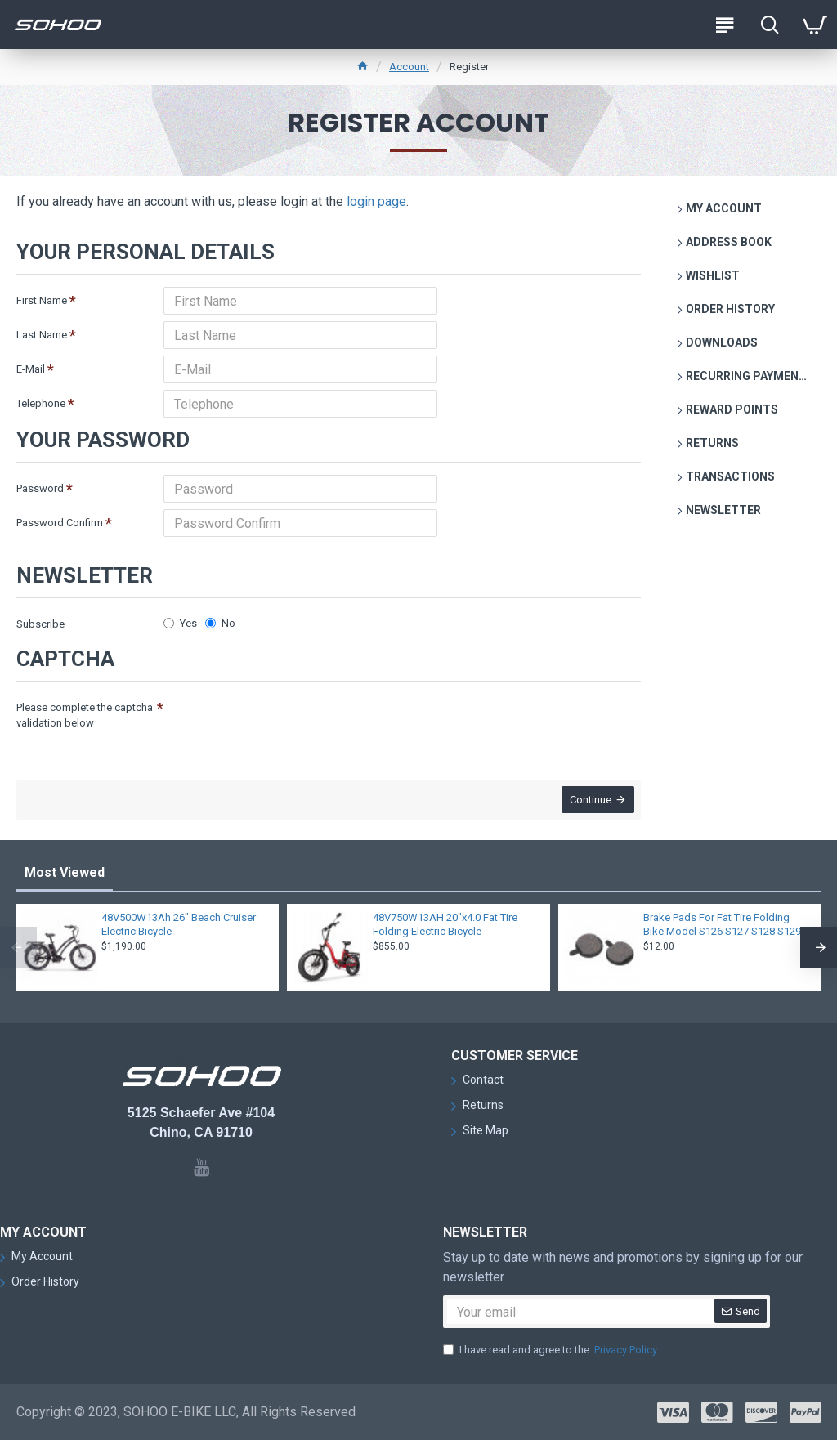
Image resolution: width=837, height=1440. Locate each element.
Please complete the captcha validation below (84, 715)
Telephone (40, 403)
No (220, 623)
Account (409, 66)
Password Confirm (59, 523)
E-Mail (30, 369)
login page (376, 201)
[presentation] (277, 723)
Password (40, 488)
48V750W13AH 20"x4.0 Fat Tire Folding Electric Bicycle (445, 924)
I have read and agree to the (551, 1350)
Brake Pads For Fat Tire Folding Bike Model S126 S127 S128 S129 (722, 924)
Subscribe (40, 624)
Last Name (41, 335)
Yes (180, 623)
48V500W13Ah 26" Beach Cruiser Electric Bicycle (178, 924)
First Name (41, 300)
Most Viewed (65, 872)
